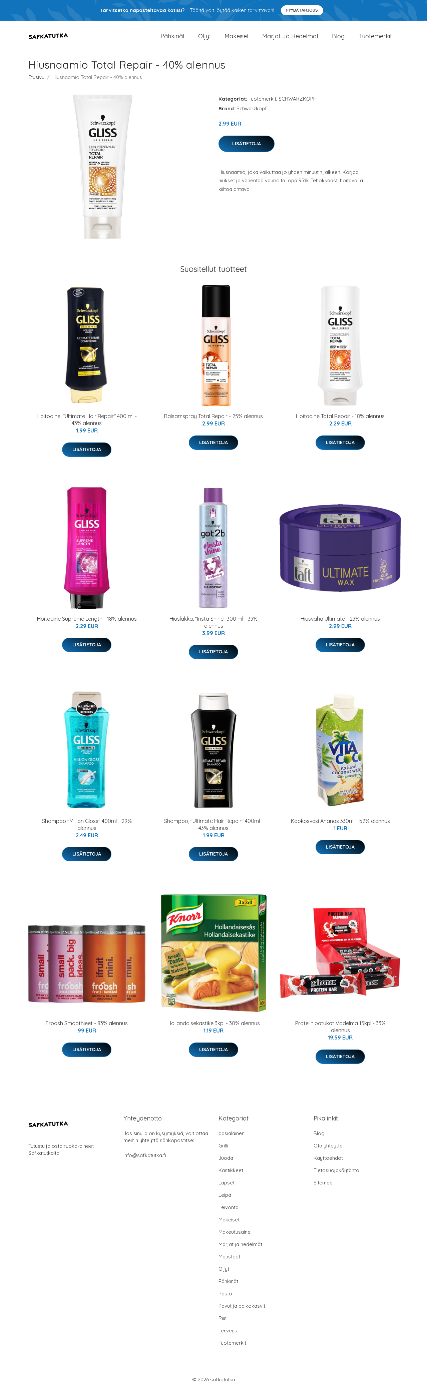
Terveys (228, 1339)
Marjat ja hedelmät (290, 40)
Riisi (223, 1327)
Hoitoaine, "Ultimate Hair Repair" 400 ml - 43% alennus (87, 428)
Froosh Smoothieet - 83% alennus (87, 1032)
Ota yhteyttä (328, 1154)
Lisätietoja (246, 152)
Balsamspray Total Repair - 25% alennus (213, 425)
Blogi (339, 40)
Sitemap (323, 1191)
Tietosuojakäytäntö (336, 1179)
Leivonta (229, 1216)
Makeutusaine (235, 1241)
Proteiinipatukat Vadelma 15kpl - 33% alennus (340, 1036)
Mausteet (229, 1265)
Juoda (226, 1167)
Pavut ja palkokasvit (242, 1315)
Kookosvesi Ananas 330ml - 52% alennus (340, 830)
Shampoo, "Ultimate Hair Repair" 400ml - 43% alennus (213, 833)
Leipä (225, 1204)
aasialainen (232, 1142)
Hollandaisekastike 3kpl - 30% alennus (213, 1032)
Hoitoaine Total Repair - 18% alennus (340, 425)
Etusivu (36, 86)
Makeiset (237, 40)
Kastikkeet (231, 1179)
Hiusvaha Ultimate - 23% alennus (340, 627)
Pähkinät (172, 40)
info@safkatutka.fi (144, 1164)
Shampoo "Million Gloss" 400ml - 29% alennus (87, 833)
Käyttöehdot (328, 1167)
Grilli (223, 1154)
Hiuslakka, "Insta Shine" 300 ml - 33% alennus (213, 631)
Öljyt (204, 40)
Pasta (225, 1302)
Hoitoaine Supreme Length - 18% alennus (87, 627)
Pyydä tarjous (302, 10)
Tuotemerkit (375, 40)
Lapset (227, 1191)
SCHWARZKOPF (297, 108)
